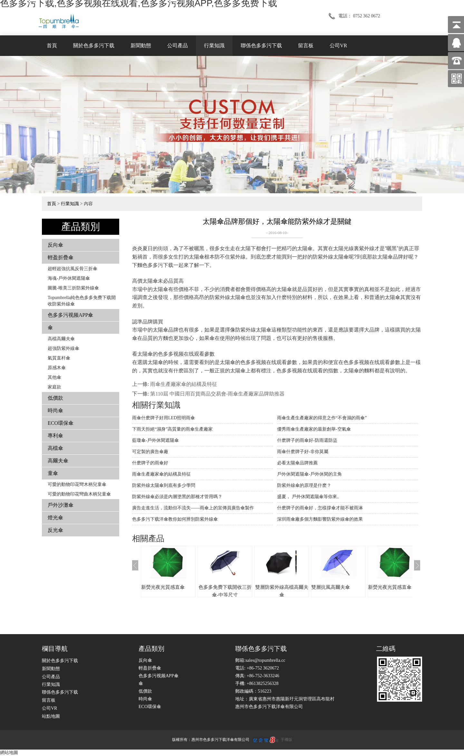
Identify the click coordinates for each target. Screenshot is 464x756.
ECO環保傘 (60, 423)
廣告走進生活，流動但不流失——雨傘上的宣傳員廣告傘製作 (193, 508)
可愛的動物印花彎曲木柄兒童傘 (79, 494)
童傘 (53, 473)
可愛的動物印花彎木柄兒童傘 (77, 484)
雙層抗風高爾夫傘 (330, 587)
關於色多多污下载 (93, 45)
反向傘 (55, 245)
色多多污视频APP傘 (70, 315)
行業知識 (214, 45)
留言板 (306, 45)
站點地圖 (51, 716)
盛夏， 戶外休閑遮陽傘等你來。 (309, 496)
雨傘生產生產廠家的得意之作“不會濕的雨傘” (322, 417)
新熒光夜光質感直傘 (163, 587)
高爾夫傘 (58, 460)
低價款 (55, 398)
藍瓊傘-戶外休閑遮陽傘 (155, 440)
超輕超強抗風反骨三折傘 (72, 268)
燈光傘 (55, 517)
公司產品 (177, 45)
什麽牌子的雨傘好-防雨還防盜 (307, 440)
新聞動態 (140, 45)
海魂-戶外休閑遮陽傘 (69, 278)
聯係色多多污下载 (261, 45)
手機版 (286, 739)
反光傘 (55, 530)
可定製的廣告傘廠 (150, 451)
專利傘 (55, 435)
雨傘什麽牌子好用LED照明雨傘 (163, 417)
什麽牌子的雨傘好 (150, 462)
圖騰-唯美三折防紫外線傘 (73, 288)
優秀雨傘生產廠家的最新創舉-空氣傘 (314, 429)
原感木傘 (57, 367)
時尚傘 (55, 410)
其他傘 (54, 377)
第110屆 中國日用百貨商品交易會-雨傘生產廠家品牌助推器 (217, 393)
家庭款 (54, 387)
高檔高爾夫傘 (61, 338)
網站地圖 (9, 752)
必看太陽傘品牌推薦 (297, 462)
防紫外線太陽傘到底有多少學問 (163, 485)
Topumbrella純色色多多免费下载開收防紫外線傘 (82, 300)
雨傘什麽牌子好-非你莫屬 (302, 451)
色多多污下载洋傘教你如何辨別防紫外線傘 (175, 519)
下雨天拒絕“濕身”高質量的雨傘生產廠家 (172, 429)
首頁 (52, 45)
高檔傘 (55, 448)
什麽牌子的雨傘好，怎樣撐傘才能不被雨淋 (320, 508)
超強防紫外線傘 (63, 348)
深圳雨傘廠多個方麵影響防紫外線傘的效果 (320, 519)
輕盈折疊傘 (60, 257)
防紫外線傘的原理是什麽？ (304, 485)
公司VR (338, 45)
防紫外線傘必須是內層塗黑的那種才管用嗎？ (177, 496)
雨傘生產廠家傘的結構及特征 (183, 384)
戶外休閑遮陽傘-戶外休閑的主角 (309, 474)
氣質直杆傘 (59, 358)
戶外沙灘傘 (60, 505)
